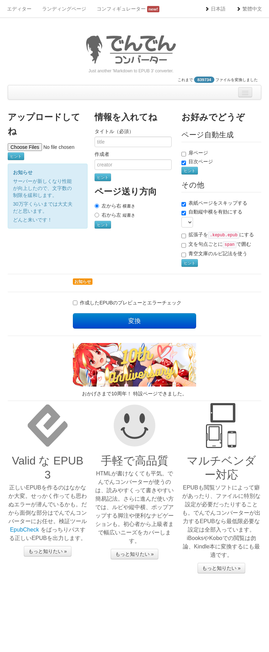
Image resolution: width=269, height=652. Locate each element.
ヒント (16, 156)
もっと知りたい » (47, 551)
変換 (134, 320)
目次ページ (197, 162)
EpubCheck (24, 530)
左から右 (115, 206)
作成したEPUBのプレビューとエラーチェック (130, 302)
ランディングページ (64, 9)
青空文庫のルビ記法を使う (214, 254)
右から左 (115, 215)
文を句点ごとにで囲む (216, 244)
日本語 (215, 9)
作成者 (102, 154)
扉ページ (194, 153)
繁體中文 (249, 9)
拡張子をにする (217, 235)
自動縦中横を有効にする (211, 212)
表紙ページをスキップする (214, 203)
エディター (19, 9)
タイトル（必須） (114, 131)
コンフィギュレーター (128, 9)
